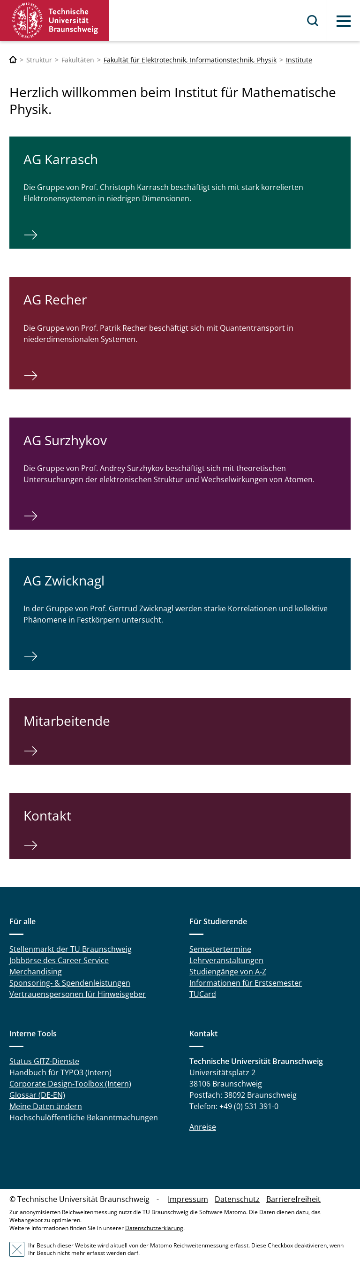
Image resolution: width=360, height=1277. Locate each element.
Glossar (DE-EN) (37, 1095)
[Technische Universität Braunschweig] (13, 59)
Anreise (202, 1127)
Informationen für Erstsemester (245, 983)
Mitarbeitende (66, 721)
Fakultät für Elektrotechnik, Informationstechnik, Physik (190, 59)
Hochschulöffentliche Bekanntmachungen (83, 1117)
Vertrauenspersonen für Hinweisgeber (77, 994)
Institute (299, 59)
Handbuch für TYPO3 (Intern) (60, 1072)
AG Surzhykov (65, 440)
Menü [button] (344, 21)
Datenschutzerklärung (154, 1228)
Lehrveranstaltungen (226, 960)
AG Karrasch (60, 159)
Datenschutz (237, 1199)
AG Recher (55, 299)
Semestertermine (220, 949)
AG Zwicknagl (64, 580)
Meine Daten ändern (45, 1106)
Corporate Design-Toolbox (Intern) (70, 1084)
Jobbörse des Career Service (59, 960)
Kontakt (47, 815)
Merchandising (35, 971)
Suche (313, 21)
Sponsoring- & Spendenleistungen (69, 983)
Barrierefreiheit (293, 1199)
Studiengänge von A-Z (227, 971)
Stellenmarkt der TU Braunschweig (70, 949)
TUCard (202, 994)
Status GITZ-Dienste (44, 1061)
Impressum (188, 1199)
